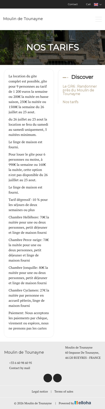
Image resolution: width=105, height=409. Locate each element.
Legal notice (40, 391)
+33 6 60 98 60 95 (18, 363)
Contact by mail (17, 368)
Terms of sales (63, 391)
